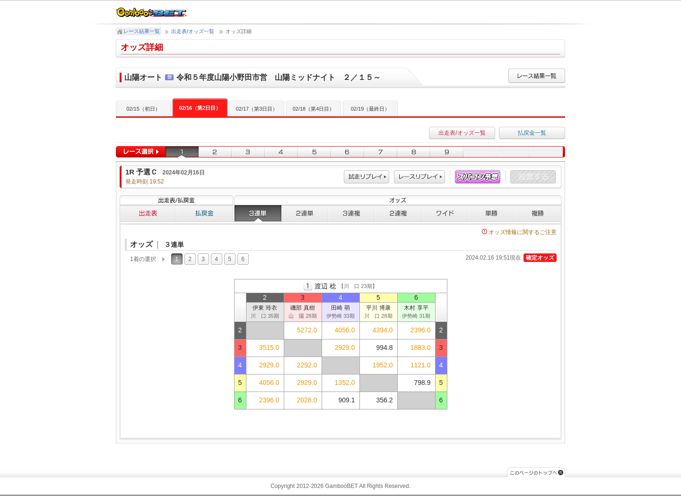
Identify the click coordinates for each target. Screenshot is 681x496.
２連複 (398, 213)
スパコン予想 (477, 177)
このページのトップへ (536, 472)
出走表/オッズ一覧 (192, 31)
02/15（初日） (143, 109)
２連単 (304, 213)
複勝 (538, 213)
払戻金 (204, 213)
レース (419, 177)
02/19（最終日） (370, 109)
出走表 (148, 213)
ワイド (445, 213)
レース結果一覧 (141, 31)
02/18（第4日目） (314, 109)
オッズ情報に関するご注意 (519, 232)
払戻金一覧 (532, 133)
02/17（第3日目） (257, 109)
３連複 (351, 213)
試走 (366, 177)
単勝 (491, 213)
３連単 (257, 213)
